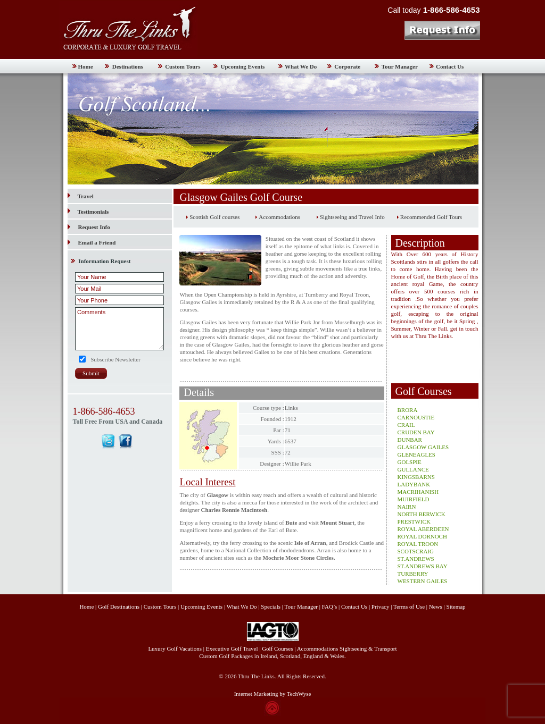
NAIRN (407, 506)
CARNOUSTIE (416, 417)
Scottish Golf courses (214, 217)
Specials (270, 606)
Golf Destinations (118, 606)
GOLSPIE (410, 462)
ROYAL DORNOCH (422, 536)
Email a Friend (97, 242)
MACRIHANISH (418, 492)
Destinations (127, 66)
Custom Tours (182, 66)
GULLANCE (413, 469)
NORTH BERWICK (421, 514)
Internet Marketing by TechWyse (272, 694)
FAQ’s (329, 606)
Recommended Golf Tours (431, 217)
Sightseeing (353, 648)
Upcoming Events (243, 66)
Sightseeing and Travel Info (352, 217)
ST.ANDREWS (416, 558)
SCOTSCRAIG (416, 551)
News (435, 606)
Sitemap (456, 606)
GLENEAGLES (417, 454)
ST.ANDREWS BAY (423, 566)
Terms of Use (409, 606)
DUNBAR (410, 439)
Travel (81, 196)
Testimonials (88, 211)
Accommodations (279, 217)
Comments (119, 328)
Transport (385, 648)
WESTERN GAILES (423, 581)
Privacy (381, 606)
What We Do (301, 66)
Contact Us (450, 66)
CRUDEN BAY (416, 432)
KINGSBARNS (416, 477)
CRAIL (406, 425)
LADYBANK (414, 484)
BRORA (408, 410)
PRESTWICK (414, 521)
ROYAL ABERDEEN (423, 529)
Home (85, 66)
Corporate (347, 66)
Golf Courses (277, 648)
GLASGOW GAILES (423, 447)
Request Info (94, 227)
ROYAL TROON (418, 544)
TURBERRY (413, 573)
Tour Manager (400, 66)
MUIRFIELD (414, 499)
